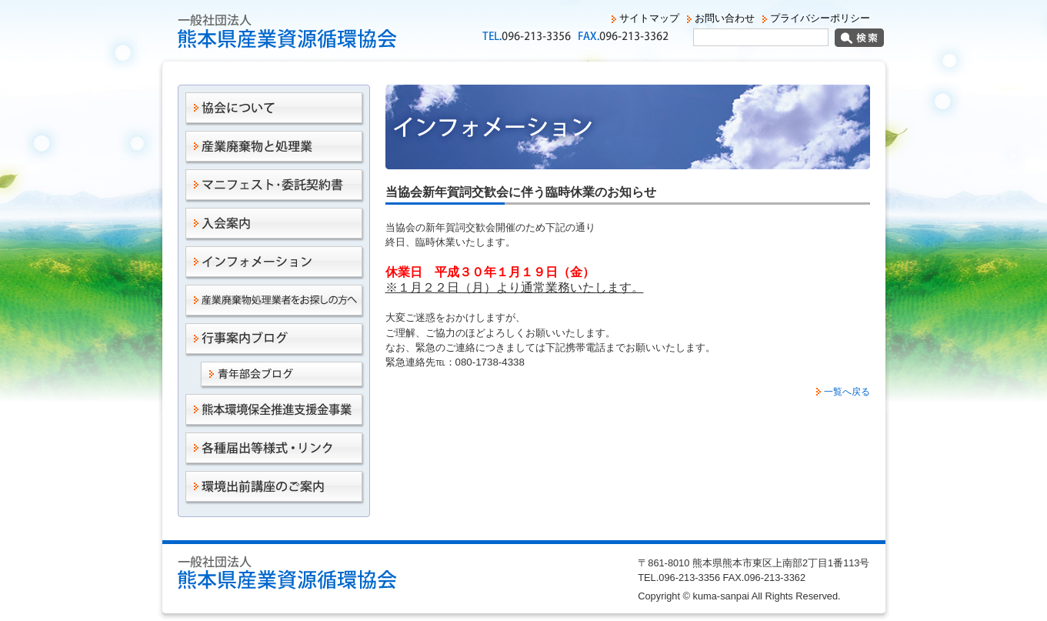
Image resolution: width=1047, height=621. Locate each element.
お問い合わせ (725, 18)
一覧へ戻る (847, 391)
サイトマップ (649, 18)
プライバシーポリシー (820, 18)
